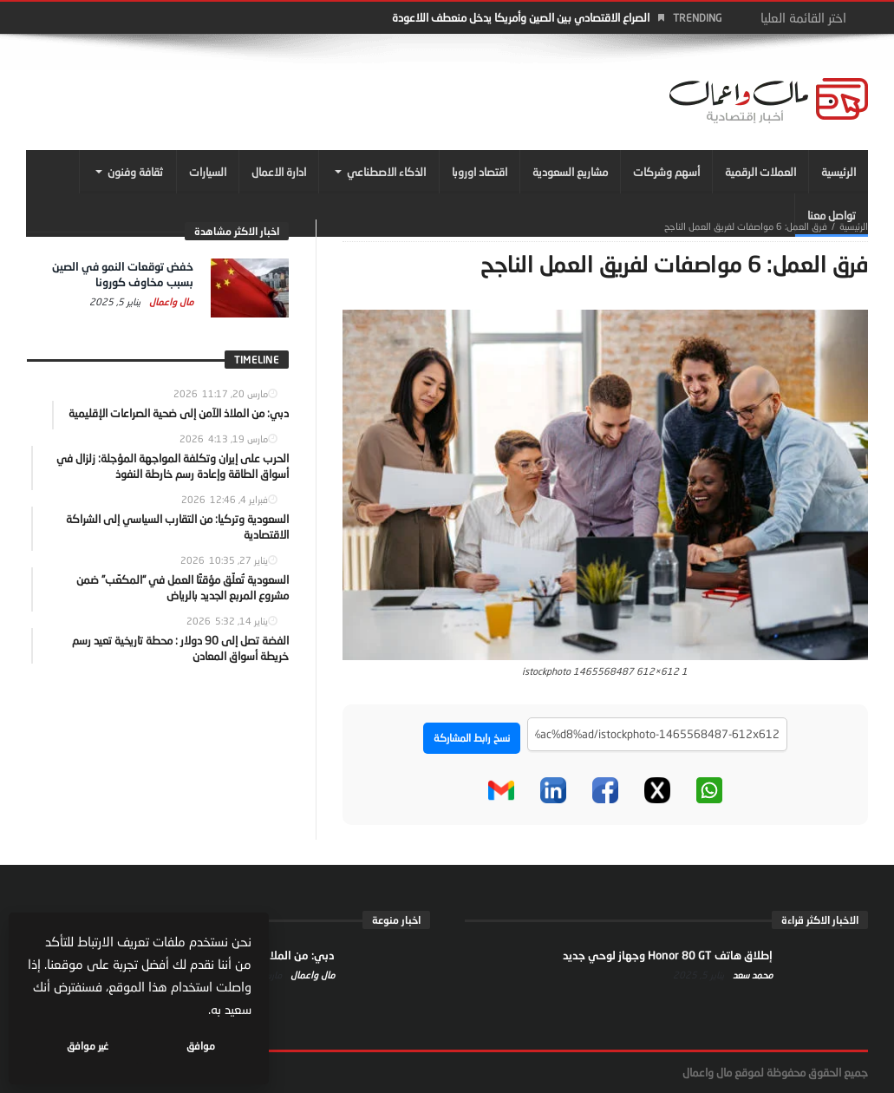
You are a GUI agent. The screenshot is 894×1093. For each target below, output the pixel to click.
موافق (200, 1045)
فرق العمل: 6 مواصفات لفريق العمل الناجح (745, 226)
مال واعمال (170, 301)
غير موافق (87, 1045)
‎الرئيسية (853, 226)
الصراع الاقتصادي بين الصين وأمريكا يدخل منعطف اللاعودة (520, 17)
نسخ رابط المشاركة (472, 737)
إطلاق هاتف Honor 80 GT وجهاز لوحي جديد (668, 955)
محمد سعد (751, 974)
